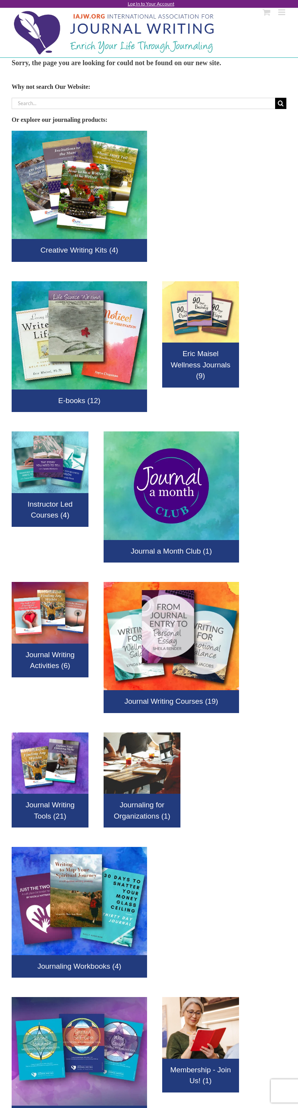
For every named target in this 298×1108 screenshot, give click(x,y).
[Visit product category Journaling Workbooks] (79, 912)
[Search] (280, 103)
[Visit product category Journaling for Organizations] (142, 780)
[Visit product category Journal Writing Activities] (50, 629)
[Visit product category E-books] (79, 346)
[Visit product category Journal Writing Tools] (50, 780)
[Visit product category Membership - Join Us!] (200, 1044)
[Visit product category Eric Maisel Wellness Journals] (200, 334)
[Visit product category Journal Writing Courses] (171, 647)
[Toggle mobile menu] (282, 12)
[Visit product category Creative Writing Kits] (79, 196)
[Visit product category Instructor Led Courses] (50, 478)
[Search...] (143, 103)
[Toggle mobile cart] (266, 12)
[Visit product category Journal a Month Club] (171, 497)
